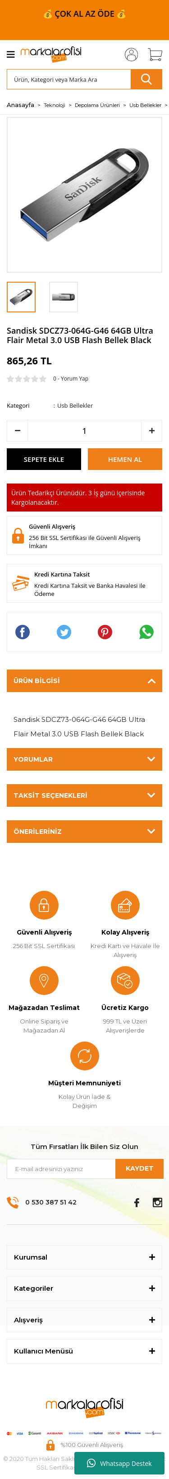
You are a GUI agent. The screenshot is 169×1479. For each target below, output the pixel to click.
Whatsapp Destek (119, 1463)
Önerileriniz (38, 832)
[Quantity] (84, 430)
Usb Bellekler (75, 405)
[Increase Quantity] (152, 430)
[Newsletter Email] (84, 1169)
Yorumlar (33, 759)
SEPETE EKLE (44, 459)
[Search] (84, 79)
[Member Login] (128, 55)
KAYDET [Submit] (140, 1168)
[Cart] (152, 55)
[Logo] (51, 54)
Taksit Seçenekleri (50, 795)
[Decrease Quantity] (17, 430)
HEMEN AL (125, 459)
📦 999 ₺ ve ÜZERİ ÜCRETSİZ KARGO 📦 (84, 13)
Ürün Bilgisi (37, 681)
